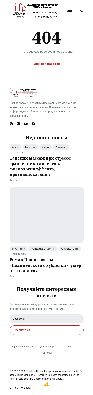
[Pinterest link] (11, 124)
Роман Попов (18, 248)
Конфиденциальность (21, 346)
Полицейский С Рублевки (43, 248)
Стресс (15, 147)
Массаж (45, 147)
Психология (60, 147)
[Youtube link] (25, 124)
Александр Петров (69, 248)
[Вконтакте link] (18, 124)
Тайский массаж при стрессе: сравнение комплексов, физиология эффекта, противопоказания (40, 166)
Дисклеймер (47, 346)
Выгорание (30, 147)
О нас (70, 346)
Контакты (46, 352)
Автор (15, 180)
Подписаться (22, 330)
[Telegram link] (33, 124)
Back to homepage (46, 64)
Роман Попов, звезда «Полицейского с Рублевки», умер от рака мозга (45, 265)
